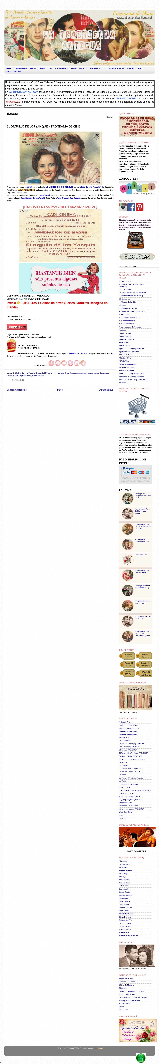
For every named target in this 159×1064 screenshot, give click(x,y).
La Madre (123, 775)
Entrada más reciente (17, 390)
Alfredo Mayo (124, 864)
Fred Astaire (124, 933)
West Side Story (125, 812)
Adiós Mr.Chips (125, 336)
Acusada (122, 330)
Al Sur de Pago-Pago (127, 367)
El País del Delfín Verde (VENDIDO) (133, 753)
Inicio (8, 68)
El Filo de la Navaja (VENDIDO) (131, 744)
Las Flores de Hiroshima (128, 784)
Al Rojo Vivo (124, 361)
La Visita (122, 781)
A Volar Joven (124, 314)
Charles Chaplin (125, 908)
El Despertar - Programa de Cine (142, 541)
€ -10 (15, 373)
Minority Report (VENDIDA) (129, 1000)
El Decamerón (124, 741)
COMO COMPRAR (20, 68)
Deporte (32, 373)
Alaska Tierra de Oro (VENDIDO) (132, 380)
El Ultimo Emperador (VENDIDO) (132, 991)
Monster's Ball (124, 1004)
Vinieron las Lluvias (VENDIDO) (131, 809)
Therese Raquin (125, 803)
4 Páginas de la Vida (127, 302)
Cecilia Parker (124, 901)
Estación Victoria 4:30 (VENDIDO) (132, 759)
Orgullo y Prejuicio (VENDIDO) (131, 800)
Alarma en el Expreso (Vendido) (131, 377)
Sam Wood (104, 373)
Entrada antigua (106, 390)
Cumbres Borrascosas (128, 731)
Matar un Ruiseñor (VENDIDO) (131, 796)
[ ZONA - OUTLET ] (97, 68)
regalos (96, 373)
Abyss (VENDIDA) (126, 979)
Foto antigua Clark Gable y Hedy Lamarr (142, 511)
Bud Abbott (123, 889)
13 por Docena (125, 281)
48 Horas (122, 305)
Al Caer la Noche (126, 355)
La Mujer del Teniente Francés (131, 778)
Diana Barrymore (125, 917)
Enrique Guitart (125, 923)
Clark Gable (124, 911)
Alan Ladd (123, 861)
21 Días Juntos (125, 290)
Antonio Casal (124, 883)
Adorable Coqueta (126, 339)
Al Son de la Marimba (127, 364)
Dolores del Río (125, 920)
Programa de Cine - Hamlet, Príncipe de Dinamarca (143, 526)
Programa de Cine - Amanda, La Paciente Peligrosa (143, 634)
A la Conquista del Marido (129, 318)
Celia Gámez (124, 904)
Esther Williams (125, 926)
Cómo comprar (141, 555)
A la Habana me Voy (127, 321)
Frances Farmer (125, 929)
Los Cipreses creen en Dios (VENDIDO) (135, 790)
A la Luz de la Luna (126, 324)
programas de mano (84, 373)
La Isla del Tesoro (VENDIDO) (131, 772)
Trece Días (123, 1010)
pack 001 (123, 815)
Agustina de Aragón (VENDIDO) (131, 349)
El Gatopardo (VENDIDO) (129, 747)
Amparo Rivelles (125, 870)
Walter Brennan (62, 198)
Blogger (100, 1048)
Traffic (121, 1007)
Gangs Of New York (127, 994)
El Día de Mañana (126, 985)
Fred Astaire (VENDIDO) (128, 935)
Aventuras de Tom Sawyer (129, 725)
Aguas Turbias (124, 345)
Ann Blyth (122, 877)
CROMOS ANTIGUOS (79, 68)
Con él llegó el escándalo (129, 728)
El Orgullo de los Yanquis (54, 373)
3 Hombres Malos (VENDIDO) (131, 296)
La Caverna (123, 765)
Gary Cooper (26, 198)
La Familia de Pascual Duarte (131, 769)
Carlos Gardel (124, 892)
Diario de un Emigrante (128, 734)
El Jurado (123, 988)
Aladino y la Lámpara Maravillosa (132, 373)
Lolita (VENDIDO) (126, 787)
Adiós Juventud (125, 333)
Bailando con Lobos (127, 982)
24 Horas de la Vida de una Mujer (132, 293)
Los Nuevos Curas (126, 793)
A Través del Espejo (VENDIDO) (132, 311)
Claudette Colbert (126, 914)
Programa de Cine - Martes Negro (143, 602)
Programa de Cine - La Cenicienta (143, 571)
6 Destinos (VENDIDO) (128, 308)
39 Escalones (124, 299)
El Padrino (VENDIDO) (128, 750)
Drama (38, 373)
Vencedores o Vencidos (128, 806)
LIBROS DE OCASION (116, 68)
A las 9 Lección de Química (130, 327)
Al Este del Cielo (125, 358)
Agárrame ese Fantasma (129, 352)
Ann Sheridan (124, 880)
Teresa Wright (39, 198)
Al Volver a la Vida (126, 370)
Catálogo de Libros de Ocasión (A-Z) (142, 587)
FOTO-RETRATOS (61, 68)
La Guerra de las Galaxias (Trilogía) (133, 997)
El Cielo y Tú (124, 738)
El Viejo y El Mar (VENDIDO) (130, 756)
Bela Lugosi (123, 886)
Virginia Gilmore (25, 376)
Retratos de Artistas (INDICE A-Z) (143, 617)
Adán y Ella (123, 342)
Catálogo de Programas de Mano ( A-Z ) (143, 496)
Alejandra (123, 383)
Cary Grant (123, 898)
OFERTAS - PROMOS (134, 68)
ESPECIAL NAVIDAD (13, 72)
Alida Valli (123, 867)
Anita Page (123, 873)
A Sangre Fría (124, 722)
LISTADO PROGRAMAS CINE (41, 68)
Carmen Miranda (125, 895)
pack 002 (123, 818)
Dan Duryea (75, 198)
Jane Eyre (123, 762)
